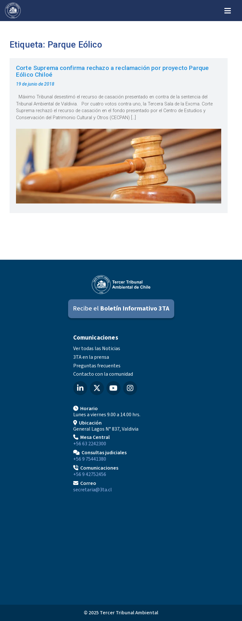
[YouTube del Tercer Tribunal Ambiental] (113, 388)
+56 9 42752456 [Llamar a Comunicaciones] (89, 474)
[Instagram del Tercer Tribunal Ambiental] (130, 388)
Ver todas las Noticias (96, 348)
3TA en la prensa (91, 357)
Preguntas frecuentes (97, 365)
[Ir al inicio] (13, 11)
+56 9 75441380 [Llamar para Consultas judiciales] (89, 459)
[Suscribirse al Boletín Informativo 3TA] (121, 308)
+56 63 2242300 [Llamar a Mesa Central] (89, 443)
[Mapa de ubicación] (121, 546)
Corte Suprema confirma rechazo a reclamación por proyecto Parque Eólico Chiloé (112, 71)
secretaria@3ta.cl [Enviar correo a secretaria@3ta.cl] (92, 489)
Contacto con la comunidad (103, 374)
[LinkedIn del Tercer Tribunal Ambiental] (80, 388)
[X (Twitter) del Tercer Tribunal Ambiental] (97, 388)
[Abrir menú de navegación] (227, 10)
